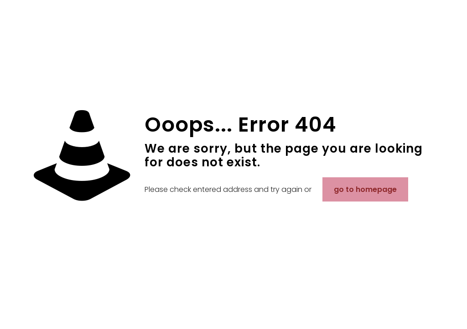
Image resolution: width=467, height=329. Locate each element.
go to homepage (365, 189)
